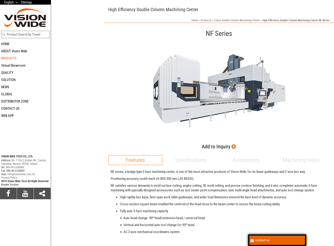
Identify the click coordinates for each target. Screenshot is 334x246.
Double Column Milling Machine (73, 195)
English (9, 2)
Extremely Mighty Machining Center (75, 158)
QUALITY (7, 73)
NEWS (5, 87)
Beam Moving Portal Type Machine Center (75, 148)
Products (206, 20)
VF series (58, 132)
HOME (5, 44)
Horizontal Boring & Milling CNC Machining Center (73, 177)
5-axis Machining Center (68, 57)
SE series (58, 93)
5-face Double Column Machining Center (74, 79)
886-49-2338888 (15, 167)
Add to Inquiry (219, 146)
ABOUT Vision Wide (14, 51)
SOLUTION (8, 80)
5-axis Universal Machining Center (74, 50)
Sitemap (26, 2)
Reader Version (10, 184)
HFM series (59, 121)
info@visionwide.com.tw (21, 174)
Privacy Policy (9, 177)
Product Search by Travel (23, 34)
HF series (58, 116)
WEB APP (7, 116)
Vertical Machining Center (69, 187)
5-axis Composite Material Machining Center (69, 67)
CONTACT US (10, 108)
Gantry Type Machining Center (72, 139)
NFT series (59, 110)
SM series (59, 88)
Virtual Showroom (13, 65)
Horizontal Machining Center (71, 168)
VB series (58, 127)
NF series (58, 105)
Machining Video (301, 160)
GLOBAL (7, 94)
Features (135, 160)
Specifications (190, 160)
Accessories (246, 160)
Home (195, 20)
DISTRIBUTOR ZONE (15, 101)
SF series (58, 99)
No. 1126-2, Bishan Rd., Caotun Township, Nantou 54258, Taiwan (23, 162)
